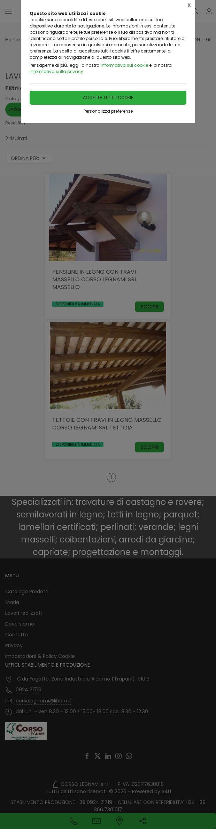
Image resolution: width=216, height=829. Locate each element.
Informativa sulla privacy (56, 71)
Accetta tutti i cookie (108, 97)
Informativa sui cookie (124, 65)
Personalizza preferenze (108, 111)
